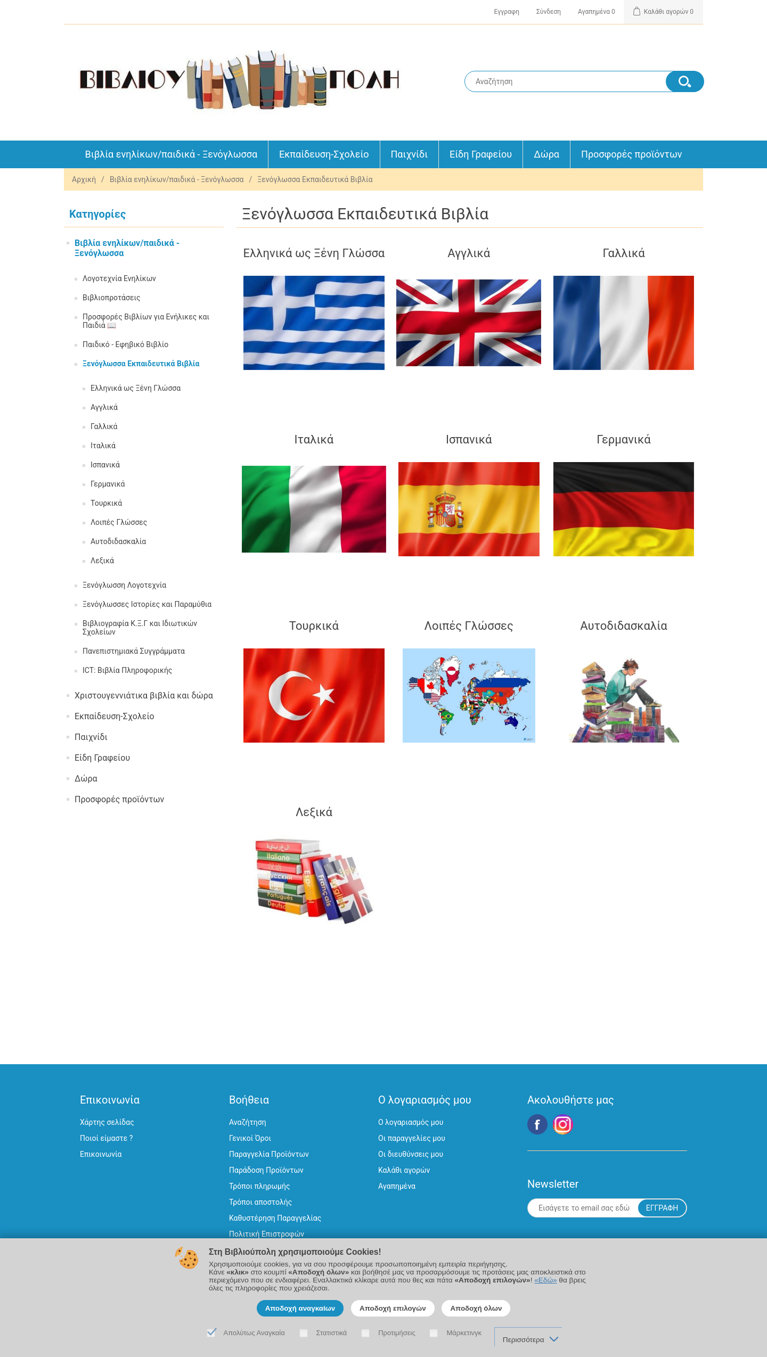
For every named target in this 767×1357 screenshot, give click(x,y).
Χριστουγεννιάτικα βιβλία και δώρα (144, 695)
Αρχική (84, 179)
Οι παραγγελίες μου (411, 1138)
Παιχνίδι (409, 154)
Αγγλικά (104, 407)
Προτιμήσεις (396, 1333)
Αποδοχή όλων (476, 1308)
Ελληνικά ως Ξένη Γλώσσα (136, 388)
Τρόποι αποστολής (260, 1202)
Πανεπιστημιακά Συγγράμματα (134, 651)
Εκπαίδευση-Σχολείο (324, 154)
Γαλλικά (104, 426)
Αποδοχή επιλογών (393, 1308)
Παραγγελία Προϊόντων (269, 1154)
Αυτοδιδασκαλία (118, 541)
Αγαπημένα (396, 1186)
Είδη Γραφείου (481, 154)
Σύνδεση (548, 11)
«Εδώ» (545, 1280)
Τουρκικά (106, 503)
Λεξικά (102, 560)
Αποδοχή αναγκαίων (300, 1308)
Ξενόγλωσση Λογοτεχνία (124, 585)
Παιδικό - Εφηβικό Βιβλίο (125, 344)
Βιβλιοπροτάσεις (111, 297)
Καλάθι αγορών (404, 1170)
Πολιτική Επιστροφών (266, 1234)
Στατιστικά (331, 1333)
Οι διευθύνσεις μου (410, 1154)
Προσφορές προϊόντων (631, 154)
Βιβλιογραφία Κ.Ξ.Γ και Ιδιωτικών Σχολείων (140, 627)
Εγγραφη (506, 11)
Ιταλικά (103, 445)
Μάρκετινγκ (464, 1333)
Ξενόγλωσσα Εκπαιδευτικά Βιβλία (141, 363)
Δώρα (546, 154)
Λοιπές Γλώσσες (119, 522)
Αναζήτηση (247, 1122)
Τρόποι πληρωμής (259, 1186)
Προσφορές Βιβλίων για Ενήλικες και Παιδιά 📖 (146, 321)
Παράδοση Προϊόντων (266, 1170)
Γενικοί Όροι (250, 1138)
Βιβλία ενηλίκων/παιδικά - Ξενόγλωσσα (171, 154)
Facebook (537, 1124)
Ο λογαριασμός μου (410, 1122)
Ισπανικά (105, 464)
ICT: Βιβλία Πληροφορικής (127, 670)
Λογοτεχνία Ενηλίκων (119, 278)
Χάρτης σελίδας (107, 1122)
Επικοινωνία (100, 1154)
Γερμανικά (108, 484)
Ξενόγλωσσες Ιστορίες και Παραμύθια (147, 604)
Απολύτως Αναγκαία (254, 1333)
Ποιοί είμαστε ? (106, 1138)
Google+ (563, 1124)
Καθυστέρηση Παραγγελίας (275, 1218)
